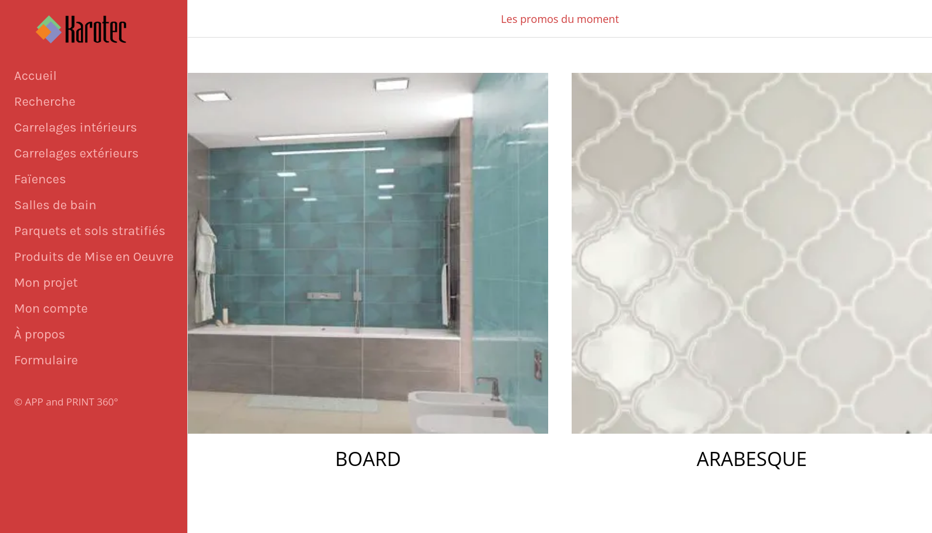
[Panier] (879, 19)
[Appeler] (908, 19)
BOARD (368, 458)
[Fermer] (211, 19)
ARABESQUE (752, 458)
